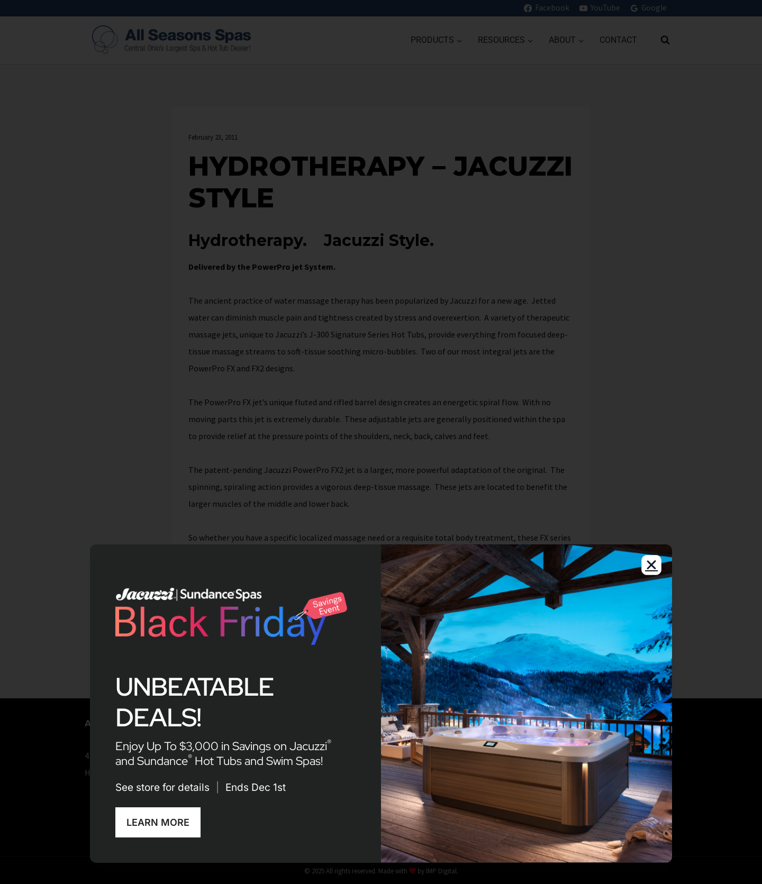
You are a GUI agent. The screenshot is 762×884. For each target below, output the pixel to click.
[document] (381, 442)
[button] (651, 569)
